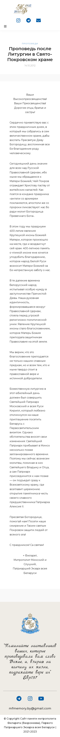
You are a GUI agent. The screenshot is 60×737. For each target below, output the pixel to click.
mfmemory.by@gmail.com (30, 708)
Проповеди (30, 43)
